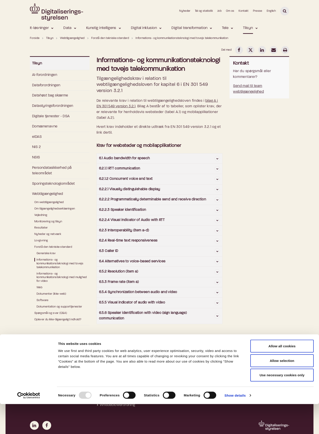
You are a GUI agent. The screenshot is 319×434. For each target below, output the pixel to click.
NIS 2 (36, 147)
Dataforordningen (46, 85)
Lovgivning (41, 240)
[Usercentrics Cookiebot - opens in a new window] (28, 425)
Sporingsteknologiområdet (53, 184)
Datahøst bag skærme (50, 95)
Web (39, 287)
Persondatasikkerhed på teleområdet (52, 170)
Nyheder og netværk (47, 234)
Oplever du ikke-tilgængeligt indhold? (57, 319)
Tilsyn (248, 28)
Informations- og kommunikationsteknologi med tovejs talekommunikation (60, 263)
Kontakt (243, 11)
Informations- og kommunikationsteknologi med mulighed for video (62, 277)
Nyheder (184, 11)
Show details (235, 425)
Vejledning (40, 215)
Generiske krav (46, 253)
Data (67, 28)
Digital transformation (189, 28)
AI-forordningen (44, 75)
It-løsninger (39, 28)
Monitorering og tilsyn (48, 221)
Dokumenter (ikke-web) (51, 293)
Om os (230, 11)
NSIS (36, 157)
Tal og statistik (204, 11)
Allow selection (282, 390)
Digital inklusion (144, 28)
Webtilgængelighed (47, 194)
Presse (257, 11)
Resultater (41, 227)
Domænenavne (44, 126)
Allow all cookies (282, 376)
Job (219, 11)
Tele (225, 28)
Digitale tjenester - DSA (51, 116)
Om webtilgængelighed (49, 202)
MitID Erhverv (177, 359)
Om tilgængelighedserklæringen (54, 208)
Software (43, 300)
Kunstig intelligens (101, 28)
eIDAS (37, 137)
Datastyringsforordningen (52, 106)
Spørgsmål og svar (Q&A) (50, 313)
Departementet (245, 359)
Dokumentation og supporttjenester (59, 306)
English (271, 11)
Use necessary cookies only (282, 405)
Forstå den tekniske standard (53, 247)
